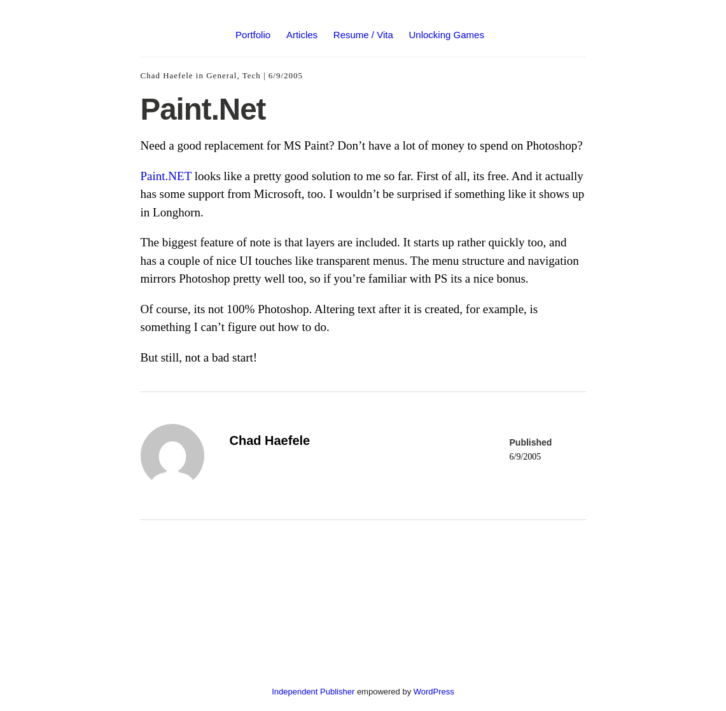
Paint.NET (166, 176)
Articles (302, 34)
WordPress (434, 691)
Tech (251, 75)
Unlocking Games (446, 34)
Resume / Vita (363, 34)
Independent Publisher (313, 691)
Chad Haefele (167, 75)
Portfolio (252, 34)
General (221, 75)
